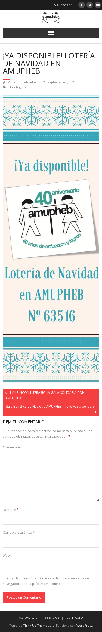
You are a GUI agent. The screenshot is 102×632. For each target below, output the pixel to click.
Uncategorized (19, 87)
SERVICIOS (52, 617)
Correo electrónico (19, 532)
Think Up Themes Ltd (38, 625)
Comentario (12, 447)
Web (6, 555)
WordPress (84, 625)
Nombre (10, 509)
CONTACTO (74, 617)
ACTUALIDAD (28, 617)
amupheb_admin (26, 82)
